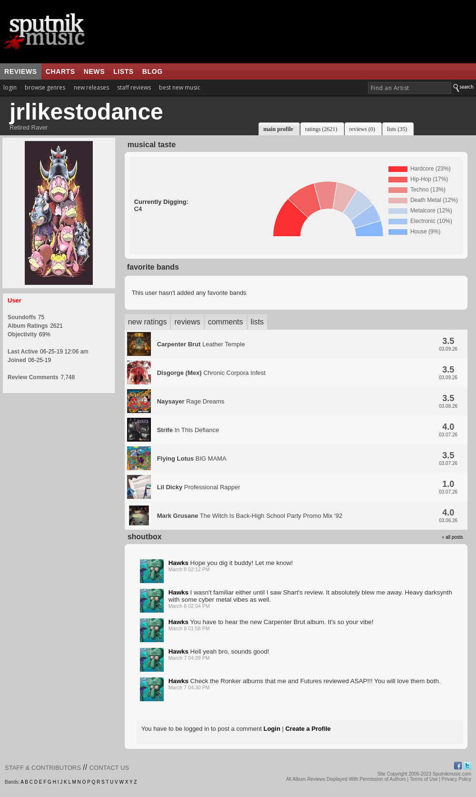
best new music (179, 87)
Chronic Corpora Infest (211, 372)
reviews (20, 71)
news (94, 71)
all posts (454, 537)
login (10, 87)
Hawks (178, 562)
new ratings (147, 322)
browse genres (45, 87)
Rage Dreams (191, 401)
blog (152, 71)
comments (225, 322)
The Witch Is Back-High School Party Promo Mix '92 (250, 515)
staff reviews (134, 87)
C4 (138, 208)
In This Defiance (188, 430)
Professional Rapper (198, 487)
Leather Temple (201, 344)
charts (60, 71)
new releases (91, 87)
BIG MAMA (192, 458)
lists (123, 71)
